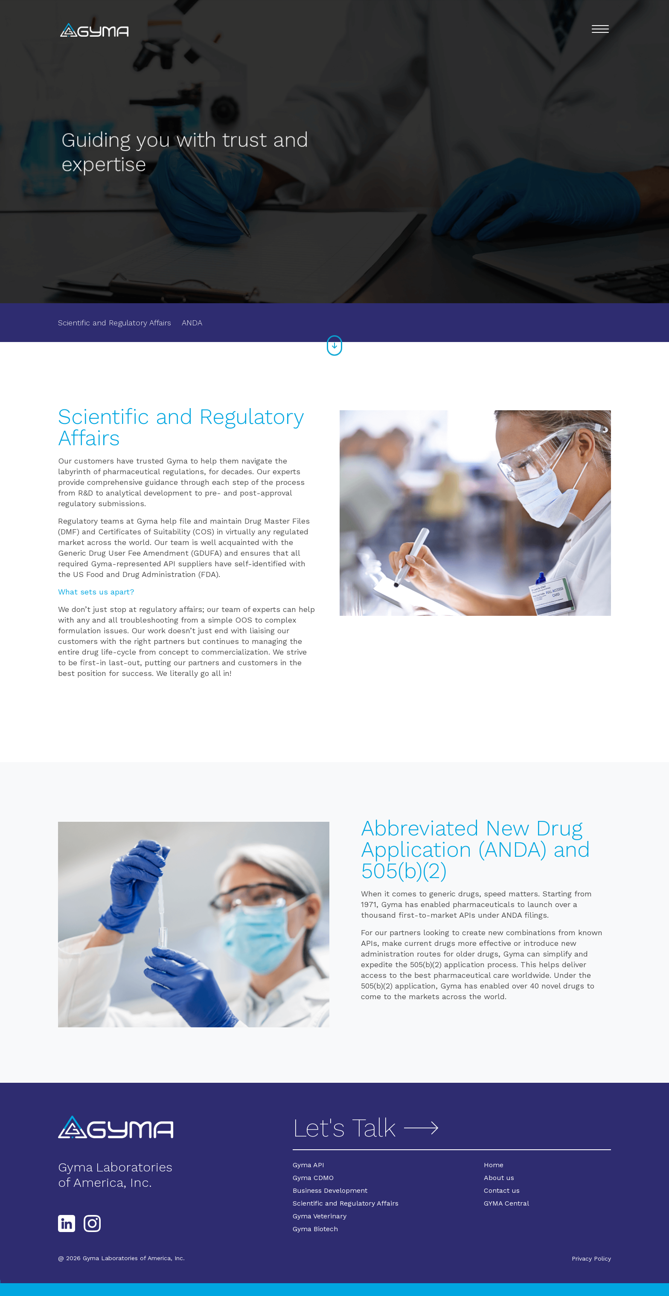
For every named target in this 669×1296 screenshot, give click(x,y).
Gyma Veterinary (319, 1216)
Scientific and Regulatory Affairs (114, 322)
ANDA (192, 322)
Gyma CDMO (313, 1178)
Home (493, 1165)
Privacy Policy (591, 1258)
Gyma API (308, 1165)
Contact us (502, 1190)
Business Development (330, 1190)
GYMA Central (506, 1203)
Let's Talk (367, 1128)
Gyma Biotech (315, 1229)
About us (499, 1178)
